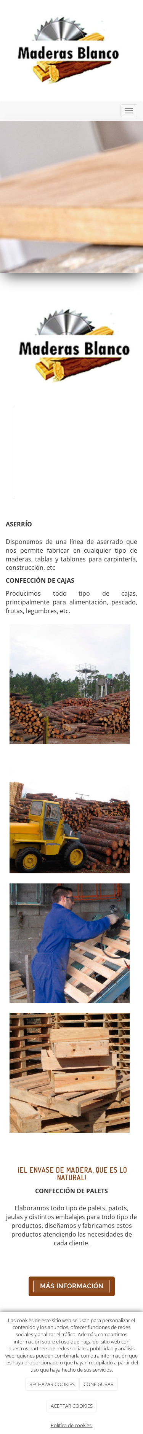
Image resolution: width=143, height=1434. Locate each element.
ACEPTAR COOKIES (72, 1405)
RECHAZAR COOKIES (52, 1384)
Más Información (71, 1286)
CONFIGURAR (99, 1384)
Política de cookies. (72, 1425)
